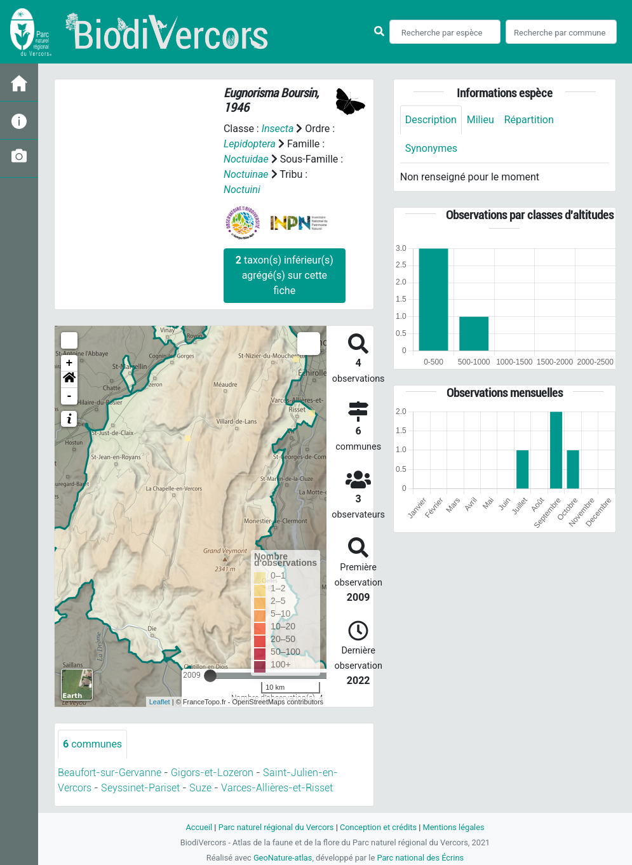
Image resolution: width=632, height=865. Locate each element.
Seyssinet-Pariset (140, 788)
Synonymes (431, 148)
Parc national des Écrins (420, 857)
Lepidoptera (250, 144)
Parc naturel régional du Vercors (276, 827)
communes (92, 744)
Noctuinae (246, 174)
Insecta (278, 129)
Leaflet (159, 702)
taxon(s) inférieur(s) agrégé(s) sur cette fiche (284, 275)
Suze (200, 788)
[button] (69, 380)
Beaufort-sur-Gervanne (109, 773)
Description (431, 120)
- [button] (69, 396)
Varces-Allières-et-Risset (277, 788)
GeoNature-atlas (283, 857)
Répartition (529, 120)
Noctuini (242, 190)
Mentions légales (454, 827)
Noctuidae (246, 159)
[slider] (210, 675)
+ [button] (69, 363)
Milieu (480, 120)
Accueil (198, 827)
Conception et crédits (378, 827)
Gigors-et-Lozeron (212, 773)
